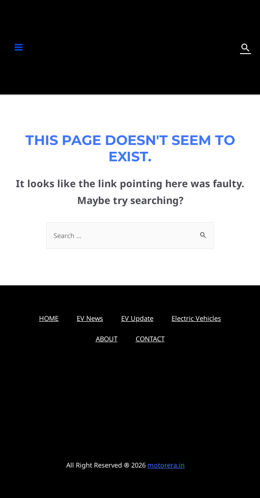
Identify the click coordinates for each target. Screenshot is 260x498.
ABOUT (107, 338)
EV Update (137, 318)
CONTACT (150, 338)
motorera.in (166, 464)
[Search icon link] (245, 47)
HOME (49, 318)
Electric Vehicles (196, 318)
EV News (90, 318)
